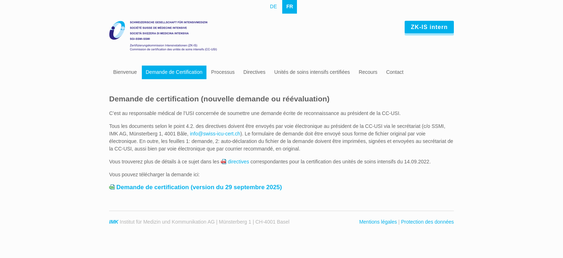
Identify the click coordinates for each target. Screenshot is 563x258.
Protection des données (427, 222)
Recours (368, 72)
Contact (394, 72)
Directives (254, 72)
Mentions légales (378, 222)
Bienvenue (125, 72)
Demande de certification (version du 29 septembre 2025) (199, 187)
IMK (113, 222)
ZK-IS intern (429, 27)
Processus (222, 72)
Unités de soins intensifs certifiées (312, 72)
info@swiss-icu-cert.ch (215, 134)
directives (238, 161)
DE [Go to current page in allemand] (273, 6)
